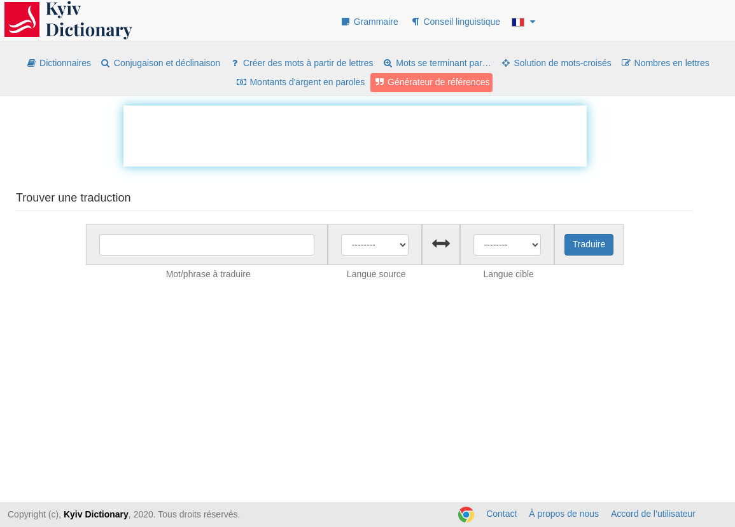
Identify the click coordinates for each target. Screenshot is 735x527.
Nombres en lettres (665, 63)
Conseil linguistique (455, 22)
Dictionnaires (58, 63)
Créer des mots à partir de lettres (301, 63)
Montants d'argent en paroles (300, 82)
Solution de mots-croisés (556, 63)
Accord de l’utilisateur (653, 514)
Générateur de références (431, 82)
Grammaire (369, 22)
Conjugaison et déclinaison (160, 63)
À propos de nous (564, 514)
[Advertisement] (355, 134)
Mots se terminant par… (436, 63)
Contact (501, 514)
